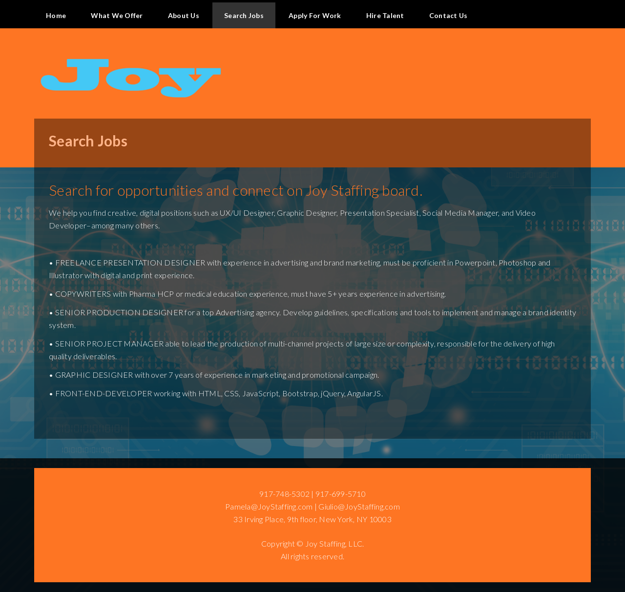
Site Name (312, 58)
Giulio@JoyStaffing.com (359, 506)
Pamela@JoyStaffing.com (269, 506)
